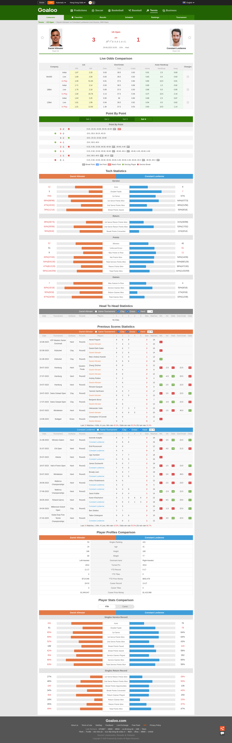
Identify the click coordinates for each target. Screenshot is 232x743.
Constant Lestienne (176, 39)
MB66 (110, 729)
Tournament (181, 17)
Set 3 (125, 119)
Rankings (155, 17)
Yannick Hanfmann (96, 391)
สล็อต (136, 732)
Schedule (129, 17)
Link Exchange (122, 725)
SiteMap (99, 725)
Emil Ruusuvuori (95, 446)
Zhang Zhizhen (95, 365)
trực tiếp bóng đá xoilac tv (115, 732)
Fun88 (88, 732)
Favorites (76, 17)
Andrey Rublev (95, 378)
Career (125, 607)
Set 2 (106, 119)
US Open (50, 22)
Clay (121, 311)
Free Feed (136, 725)
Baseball (135, 10)
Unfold (150, 732)
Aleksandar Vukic (96, 408)
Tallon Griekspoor (96, 515)
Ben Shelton (94, 511)
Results (103, 17)
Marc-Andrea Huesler (97, 357)
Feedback (109, 725)
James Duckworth (96, 463)
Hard (141, 311)
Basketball (116, 10)
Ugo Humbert (94, 455)
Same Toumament (105, 311)
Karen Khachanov (96, 498)
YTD (107, 607)
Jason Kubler (94, 493)
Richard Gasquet (95, 387)
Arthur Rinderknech (96, 481)
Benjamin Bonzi (95, 400)
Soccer (97, 10)
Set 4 (143, 119)
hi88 (137, 729)
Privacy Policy (155, 725)
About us (74, 725)
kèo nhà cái (98, 732)
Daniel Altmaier (55, 39)
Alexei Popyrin (94, 340)
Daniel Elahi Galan (96, 348)
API (145, 725)
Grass (131, 311)
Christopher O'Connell (98, 417)
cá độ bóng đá (127, 729)
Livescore (50, 17)
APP (51, 3)
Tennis (151, 10)
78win (144, 729)
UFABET (102, 729)
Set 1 (88, 119)
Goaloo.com (116, 721)
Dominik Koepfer (95, 438)
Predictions (78, 10)
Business (169, 10)
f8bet (130, 732)
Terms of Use (87, 725)
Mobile (41, 3)
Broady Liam (94, 472)
